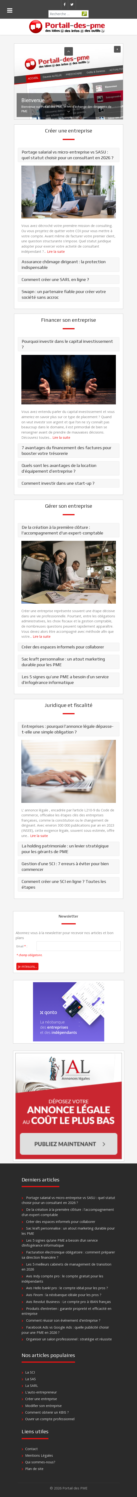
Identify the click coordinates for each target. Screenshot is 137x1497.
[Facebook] (64, 4)
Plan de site (34, 1468)
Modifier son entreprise (43, 1405)
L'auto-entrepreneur (41, 1392)
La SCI (30, 1372)
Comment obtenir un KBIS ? (47, 1412)
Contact (31, 1449)
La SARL (31, 1385)
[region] (68, 82)
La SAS (30, 1379)
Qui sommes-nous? (40, 1462)
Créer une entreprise (41, 1399)
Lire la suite (56, 251)
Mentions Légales (39, 1455)
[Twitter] (72, 4)
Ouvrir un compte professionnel (50, 1419)
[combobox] (68, 14)
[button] (68, 82)
